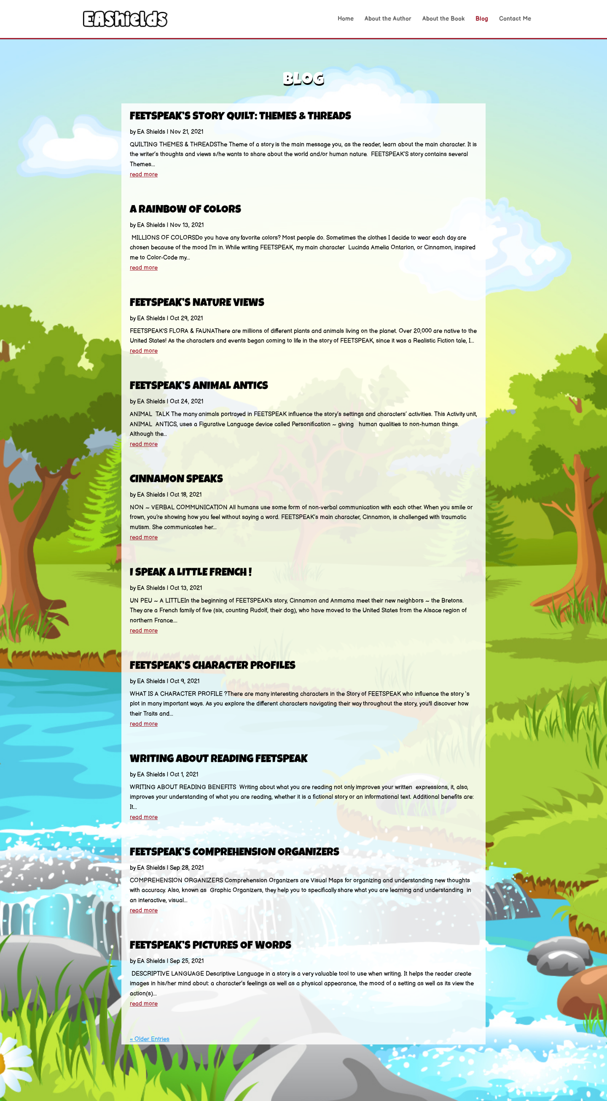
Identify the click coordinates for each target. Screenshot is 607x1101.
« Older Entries (149, 1039)
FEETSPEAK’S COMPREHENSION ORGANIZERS (234, 853)
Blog (481, 19)
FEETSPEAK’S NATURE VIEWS (197, 303)
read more (144, 174)
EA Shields (151, 131)
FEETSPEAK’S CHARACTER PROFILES (212, 666)
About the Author (388, 19)
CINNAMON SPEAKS (176, 480)
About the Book (443, 19)
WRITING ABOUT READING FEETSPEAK (219, 760)
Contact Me (515, 19)
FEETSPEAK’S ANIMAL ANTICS (199, 386)
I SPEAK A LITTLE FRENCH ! (191, 573)
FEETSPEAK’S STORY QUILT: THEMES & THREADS (240, 117)
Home (346, 19)
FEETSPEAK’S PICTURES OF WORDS (210, 946)
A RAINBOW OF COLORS (185, 210)
